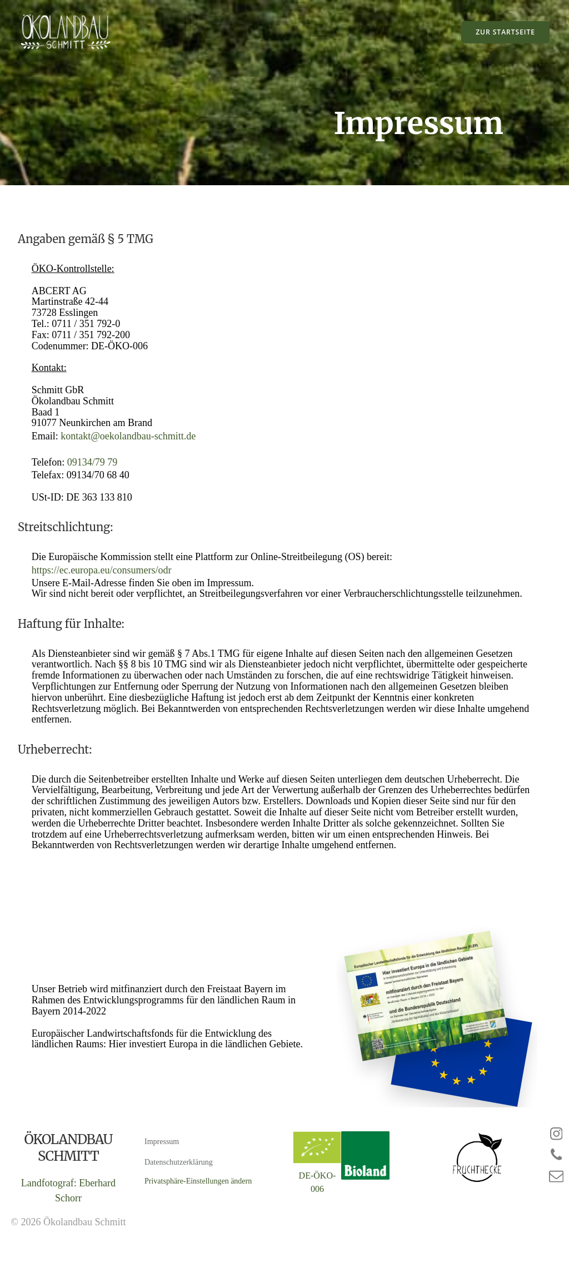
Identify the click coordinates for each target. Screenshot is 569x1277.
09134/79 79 (95, 471)
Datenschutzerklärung (179, 1184)
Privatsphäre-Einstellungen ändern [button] (198, 1203)
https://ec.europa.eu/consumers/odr (104, 581)
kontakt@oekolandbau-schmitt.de (131, 445)
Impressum (162, 1163)
